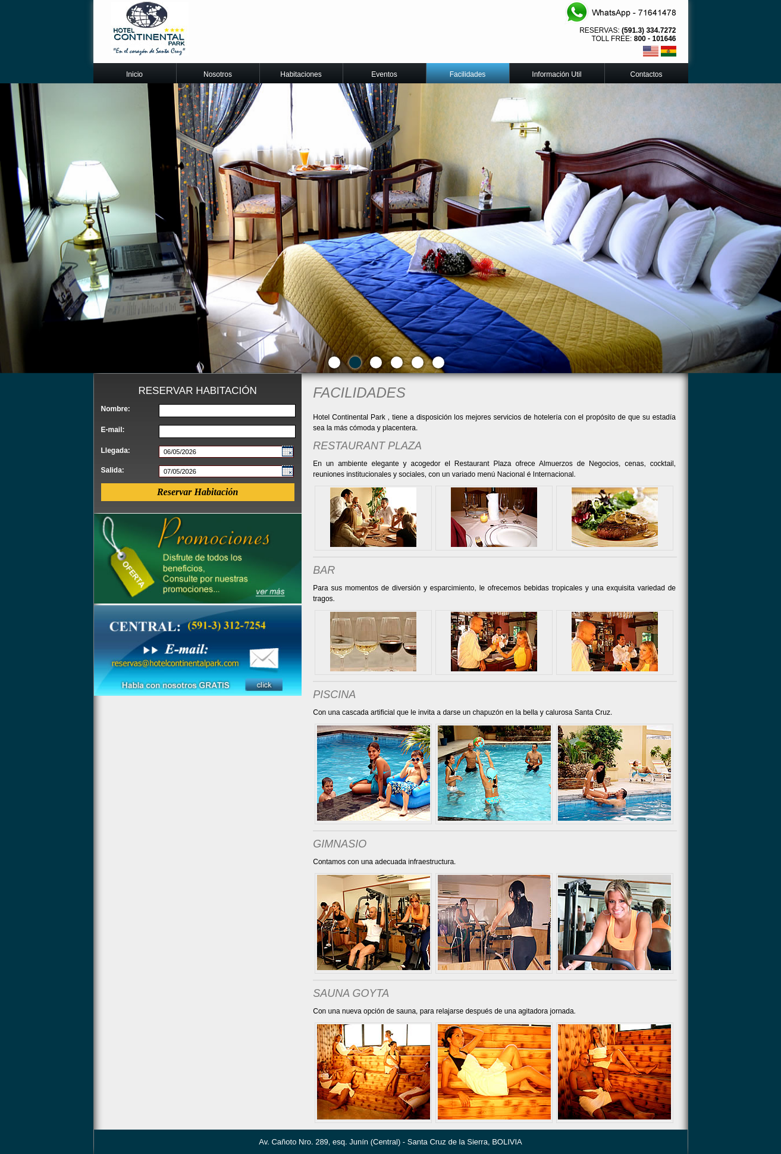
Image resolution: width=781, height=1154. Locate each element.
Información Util (556, 74)
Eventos (384, 74)
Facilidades (468, 74)
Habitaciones (300, 74)
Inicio (134, 74)
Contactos (646, 74)
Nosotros (217, 74)
